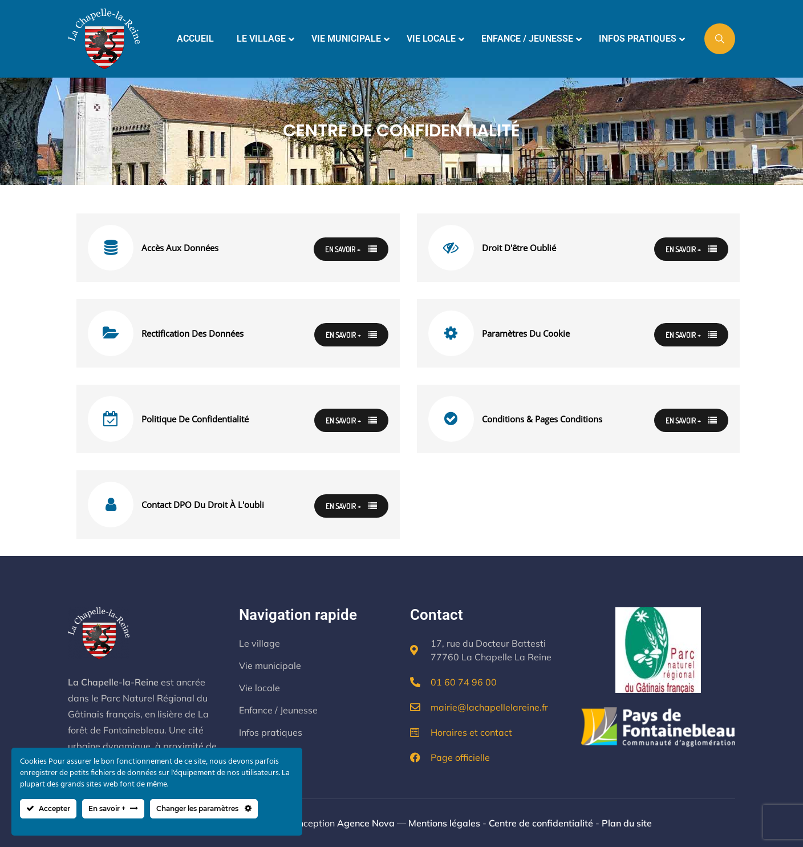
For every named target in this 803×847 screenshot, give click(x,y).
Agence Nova (366, 823)
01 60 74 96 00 (464, 682)
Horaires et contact (471, 732)
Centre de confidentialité (541, 823)
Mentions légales (444, 823)
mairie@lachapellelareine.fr (489, 707)
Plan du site (627, 823)
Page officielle (460, 757)
